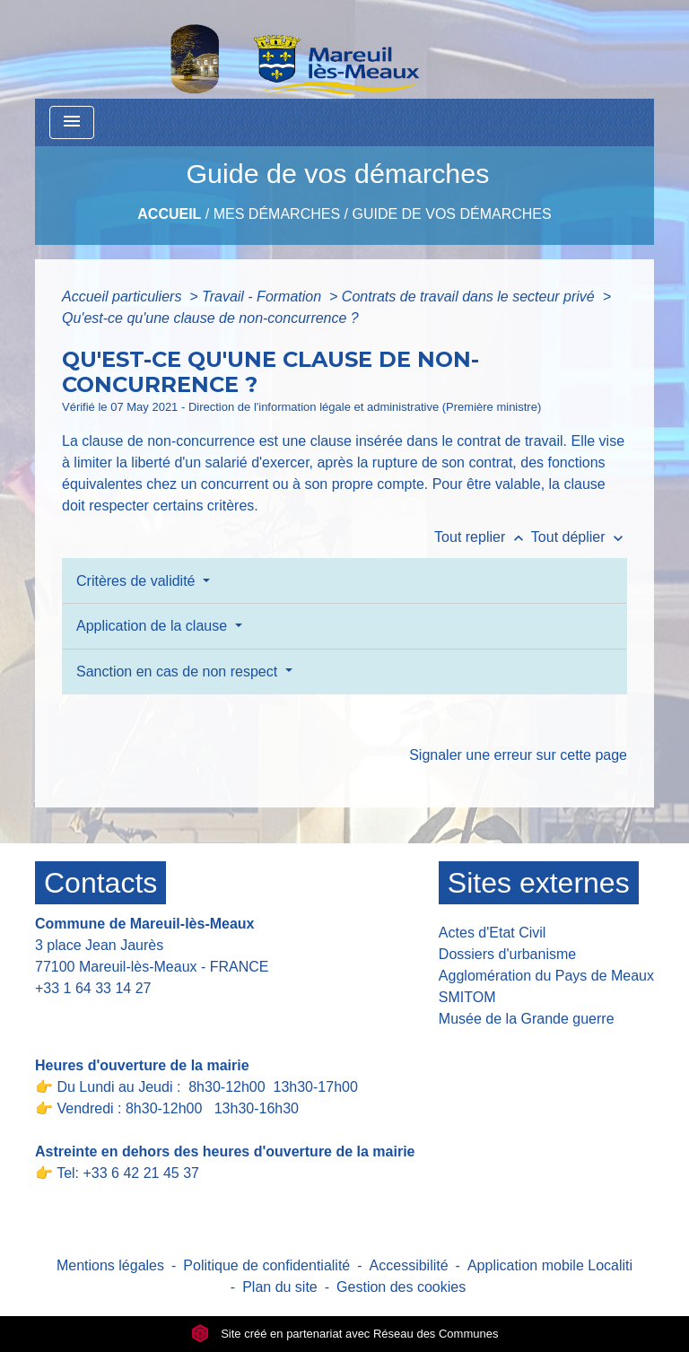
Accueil (169, 214)
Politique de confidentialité (266, 1265)
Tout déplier (579, 537)
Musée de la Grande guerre (527, 1018)
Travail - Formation (264, 296)
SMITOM (467, 997)
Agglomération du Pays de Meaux (546, 975)
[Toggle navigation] (71, 122)
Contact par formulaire (117, 1016)
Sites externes (539, 883)
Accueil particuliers (124, 296)
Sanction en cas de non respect (179, 671)
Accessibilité (409, 1265)
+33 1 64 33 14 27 (93, 988)
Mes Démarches (277, 214)
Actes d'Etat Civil (492, 932)
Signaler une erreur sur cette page (518, 755)
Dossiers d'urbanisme (507, 954)
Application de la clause (153, 625)
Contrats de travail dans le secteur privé (470, 296)
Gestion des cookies (401, 1287)
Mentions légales (110, 1265)
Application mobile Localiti (549, 1265)
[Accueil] (248, 49)
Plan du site (280, 1287)
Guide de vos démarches (451, 214)
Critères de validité (137, 581)
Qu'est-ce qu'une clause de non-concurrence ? (210, 318)
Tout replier (482, 537)
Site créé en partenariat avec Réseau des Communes (345, 1333)
